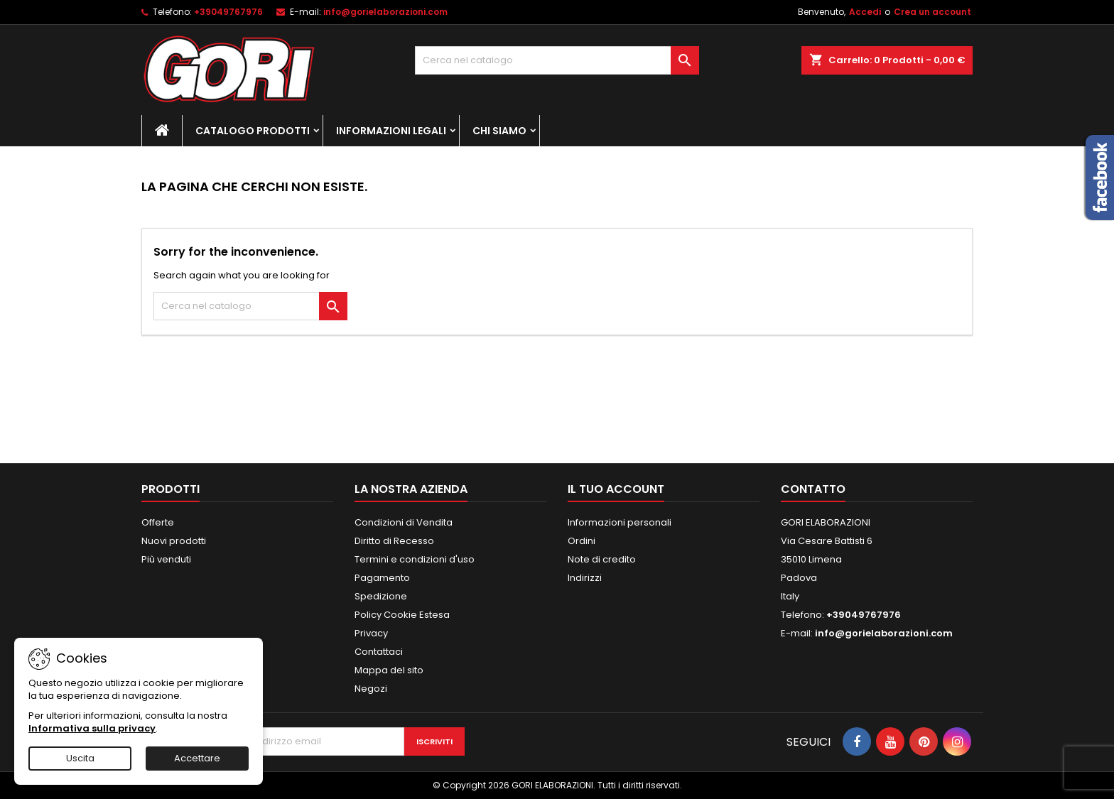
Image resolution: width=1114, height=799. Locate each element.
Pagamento (382, 578)
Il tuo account (616, 489)
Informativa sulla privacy (92, 728)
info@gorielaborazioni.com (385, 12)
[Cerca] (557, 60)
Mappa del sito (389, 670)
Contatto (813, 489)
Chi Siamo (499, 131)
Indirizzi (585, 578)
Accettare (197, 758)
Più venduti (166, 559)
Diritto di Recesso (394, 541)
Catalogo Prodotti (252, 131)
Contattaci (379, 651)
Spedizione (381, 596)
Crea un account (932, 12)
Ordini (581, 541)
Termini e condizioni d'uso (415, 559)
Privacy (371, 633)
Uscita (80, 758)
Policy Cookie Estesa (402, 614)
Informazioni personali (619, 522)
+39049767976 (228, 12)
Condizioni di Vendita (404, 522)
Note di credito (602, 559)
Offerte (157, 522)
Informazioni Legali (391, 131)
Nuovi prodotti (173, 541)
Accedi (865, 12)
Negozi (371, 688)
